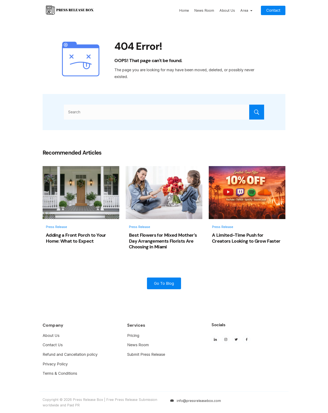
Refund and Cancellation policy (70, 354)
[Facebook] (246, 339)
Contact (273, 10)
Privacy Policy (55, 364)
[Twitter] (236, 339)
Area (246, 10)
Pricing (133, 335)
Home (184, 10)
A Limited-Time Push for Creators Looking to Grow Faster (246, 238)
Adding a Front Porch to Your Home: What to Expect (76, 238)
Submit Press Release (146, 354)
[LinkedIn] (215, 339)
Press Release (56, 227)
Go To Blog (164, 283)
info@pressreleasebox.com (199, 401)
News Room (204, 10)
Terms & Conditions (60, 373)
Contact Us (53, 345)
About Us (227, 10)
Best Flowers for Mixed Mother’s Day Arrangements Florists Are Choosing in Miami (163, 241)
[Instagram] (225, 339)
